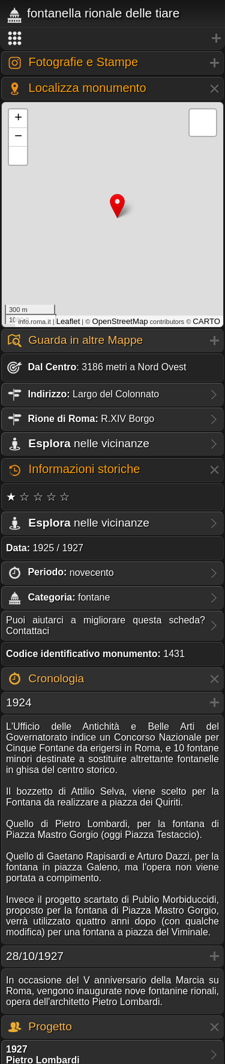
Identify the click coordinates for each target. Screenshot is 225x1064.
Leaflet (68, 321)
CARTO (206, 321)
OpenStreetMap (120, 321)
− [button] (18, 137)
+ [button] (18, 118)
